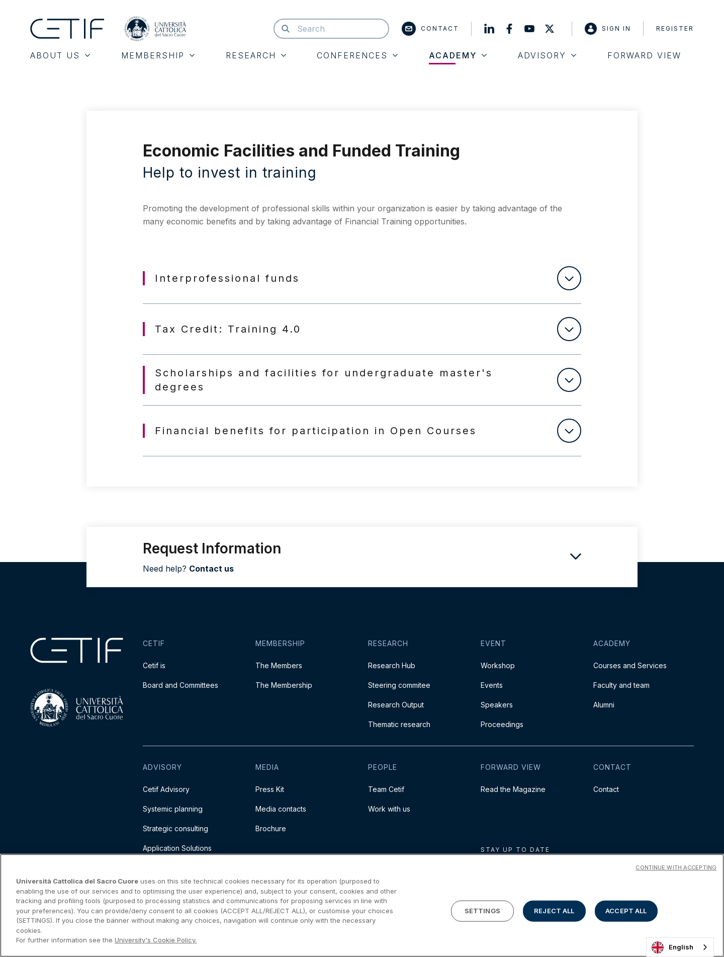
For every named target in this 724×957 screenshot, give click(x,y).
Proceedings (502, 724)
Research (256, 55)
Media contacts (280, 809)
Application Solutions (177, 848)
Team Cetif (386, 789)
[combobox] (680, 947)
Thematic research (399, 724)
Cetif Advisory (166, 789)
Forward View (644, 55)
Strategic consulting (175, 828)
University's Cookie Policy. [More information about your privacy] (156, 942)
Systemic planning (173, 809)
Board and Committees (180, 685)
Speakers (497, 704)
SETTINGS (482, 913)
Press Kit (269, 789)
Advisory (547, 55)
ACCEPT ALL (626, 913)
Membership (158, 55)
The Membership (283, 685)
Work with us (389, 809)
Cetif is (154, 665)
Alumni (603, 704)
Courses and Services (630, 665)
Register (675, 28)
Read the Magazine (513, 789)
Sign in (608, 29)
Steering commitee (399, 685)
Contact (430, 29)
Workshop (498, 665)
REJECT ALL (554, 913)
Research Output (396, 704)
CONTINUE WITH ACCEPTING (676, 869)
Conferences (357, 55)
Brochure (270, 828)
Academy (458, 55)
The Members (278, 665)
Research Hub (391, 665)
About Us (60, 55)
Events (492, 685)
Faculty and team (621, 685)
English (672, 947)
